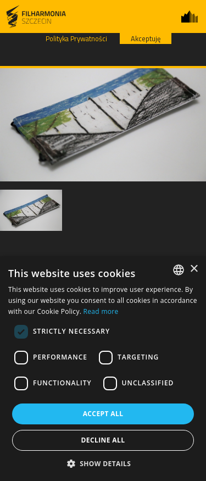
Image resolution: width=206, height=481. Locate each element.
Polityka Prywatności (76, 38)
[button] (103, 463)
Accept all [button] (103, 413)
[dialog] (103, 368)
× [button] (194, 269)
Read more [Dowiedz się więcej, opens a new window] (101, 311)
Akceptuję (145, 38)
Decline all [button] (103, 440)
